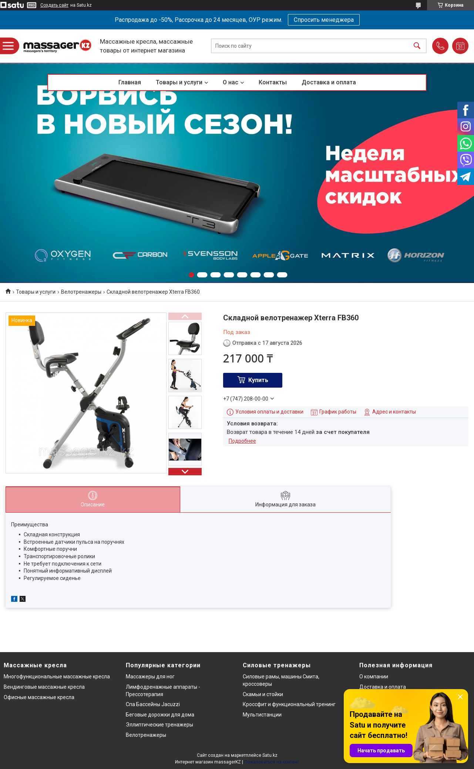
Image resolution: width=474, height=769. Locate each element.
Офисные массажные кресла (39, 697)
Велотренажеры (81, 292)
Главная (129, 82)
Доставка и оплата (329, 82)
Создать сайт (54, 5)
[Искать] (417, 46)
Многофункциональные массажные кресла (57, 676)
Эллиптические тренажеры (159, 725)
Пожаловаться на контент (271, 762)
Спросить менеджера (324, 19)
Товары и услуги (179, 82)
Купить (258, 380)
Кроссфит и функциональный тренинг (289, 704)
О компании (373, 676)
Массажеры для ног (150, 676)
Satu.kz (270, 755)
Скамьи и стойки (263, 694)
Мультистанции (262, 715)
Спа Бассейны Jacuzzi (153, 704)
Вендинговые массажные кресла (44, 687)
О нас (230, 82)
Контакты (273, 82)
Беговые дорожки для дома (160, 715)
